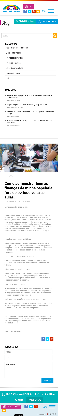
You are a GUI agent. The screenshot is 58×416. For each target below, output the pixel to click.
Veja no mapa (35, 400)
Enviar (47, 381)
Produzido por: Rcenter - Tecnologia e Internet (46, 414)
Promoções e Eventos (14, 57)
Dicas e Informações (14, 52)
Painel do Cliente (49, 21)
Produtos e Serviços (13, 62)
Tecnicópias (11, 8)
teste (8, 78)
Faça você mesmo (13, 73)
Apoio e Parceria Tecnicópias (17, 47)
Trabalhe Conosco (26, 21)
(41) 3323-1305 (30, 7)
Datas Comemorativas (14, 68)
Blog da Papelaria (14, 331)
